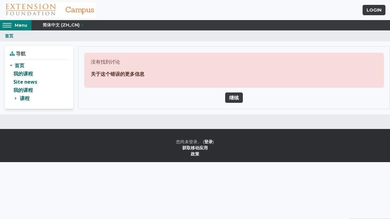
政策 (195, 154)
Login (374, 10)
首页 (9, 36)
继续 (234, 97)
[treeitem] (39, 82)
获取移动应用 (195, 148)
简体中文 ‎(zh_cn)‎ (61, 25)
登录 (208, 141)
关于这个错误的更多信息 (117, 74)
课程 (25, 98)
